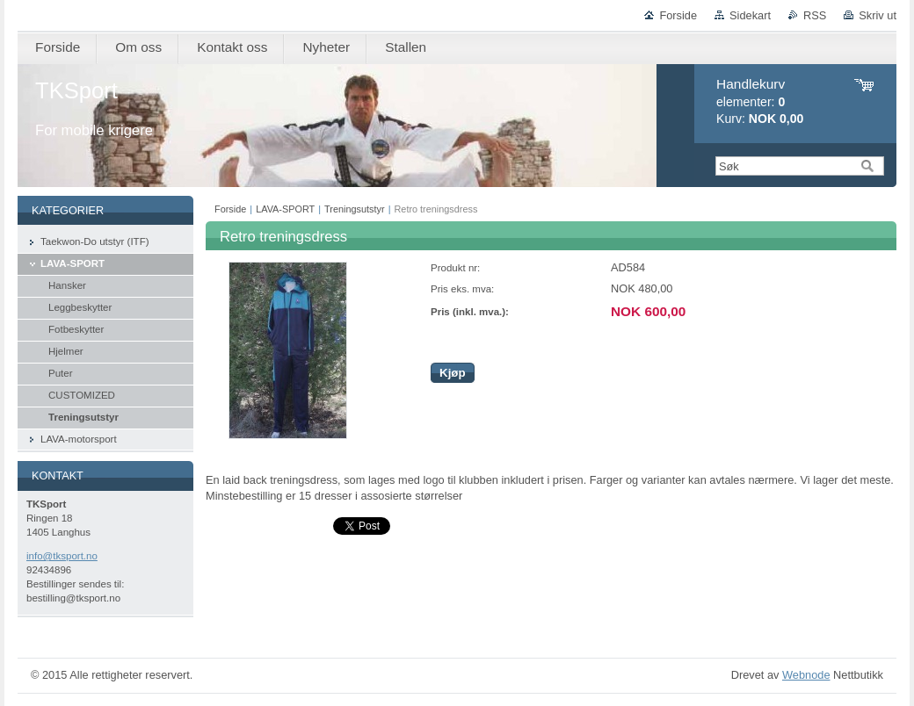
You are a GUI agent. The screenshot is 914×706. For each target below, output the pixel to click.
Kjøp (452, 372)
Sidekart (750, 15)
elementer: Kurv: (759, 101)
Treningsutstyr (354, 209)
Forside (678, 15)
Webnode (806, 674)
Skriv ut (877, 15)
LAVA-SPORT (285, 209)
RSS (814, 15)
